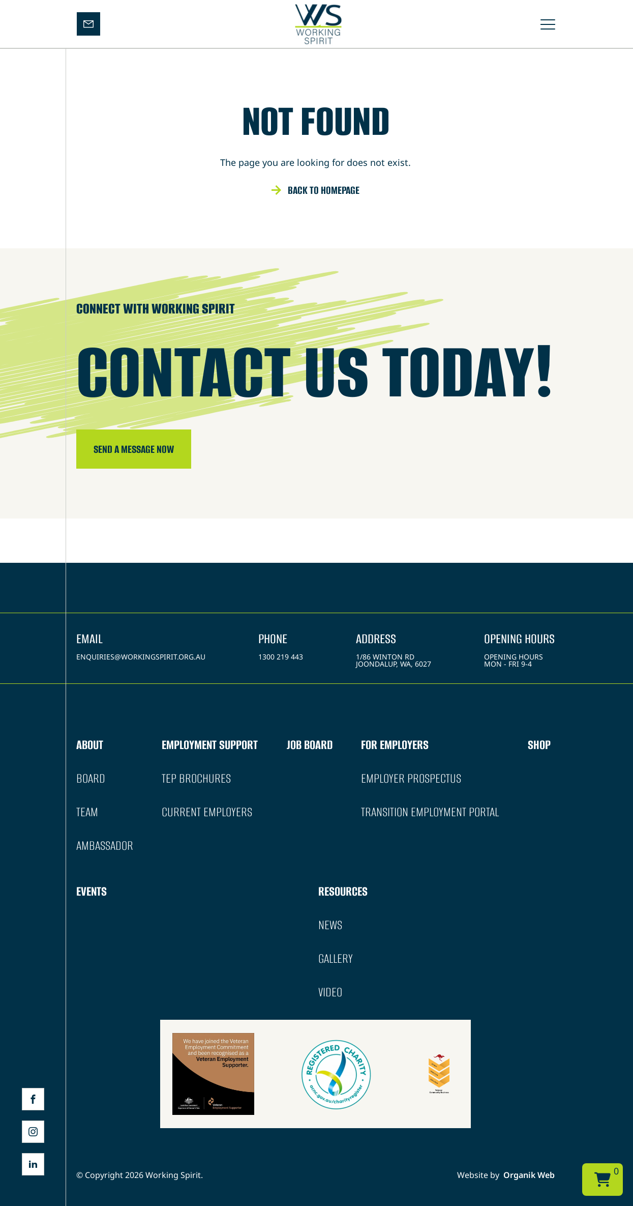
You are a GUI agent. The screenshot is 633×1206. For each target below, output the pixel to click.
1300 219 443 (280, 657)
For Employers (395, 744)
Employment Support (210, 744)
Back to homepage (323, 190)
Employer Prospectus (411, 778)
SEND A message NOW (134, 449)
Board (90, 778)
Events (91, 891)
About (89, 744)
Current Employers (207, 811)
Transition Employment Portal (430, 811)
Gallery (335, 958)
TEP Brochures (196, 778)
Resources (343, 891)
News (330, 924)
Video (330, 992)
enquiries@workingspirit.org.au (140, 657)
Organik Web (529, 1175)
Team (87, 811)
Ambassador (104, 845)
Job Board (310, 744)
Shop (539, 744)
